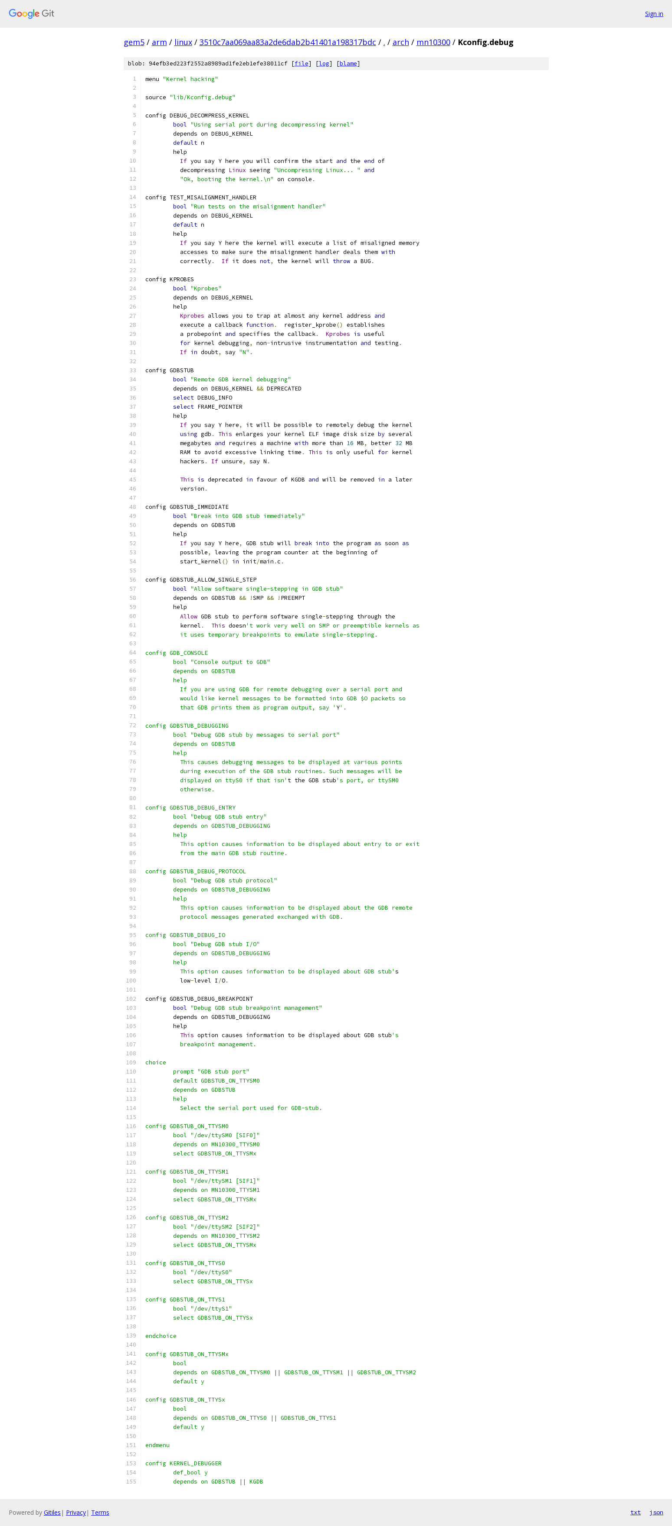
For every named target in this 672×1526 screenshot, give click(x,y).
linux (183, 42)
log (324, 63)
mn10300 (433, 42)
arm (159, 42)
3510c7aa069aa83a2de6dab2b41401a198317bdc (288, 42)
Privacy (76, 1512)
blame (348, 63)
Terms (100, 1512)
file (301, 63)
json (656, 1512)
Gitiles (52, 1512)
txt (635, 1512)
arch (401, 42)
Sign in (654, 14)
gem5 (134, 42)
